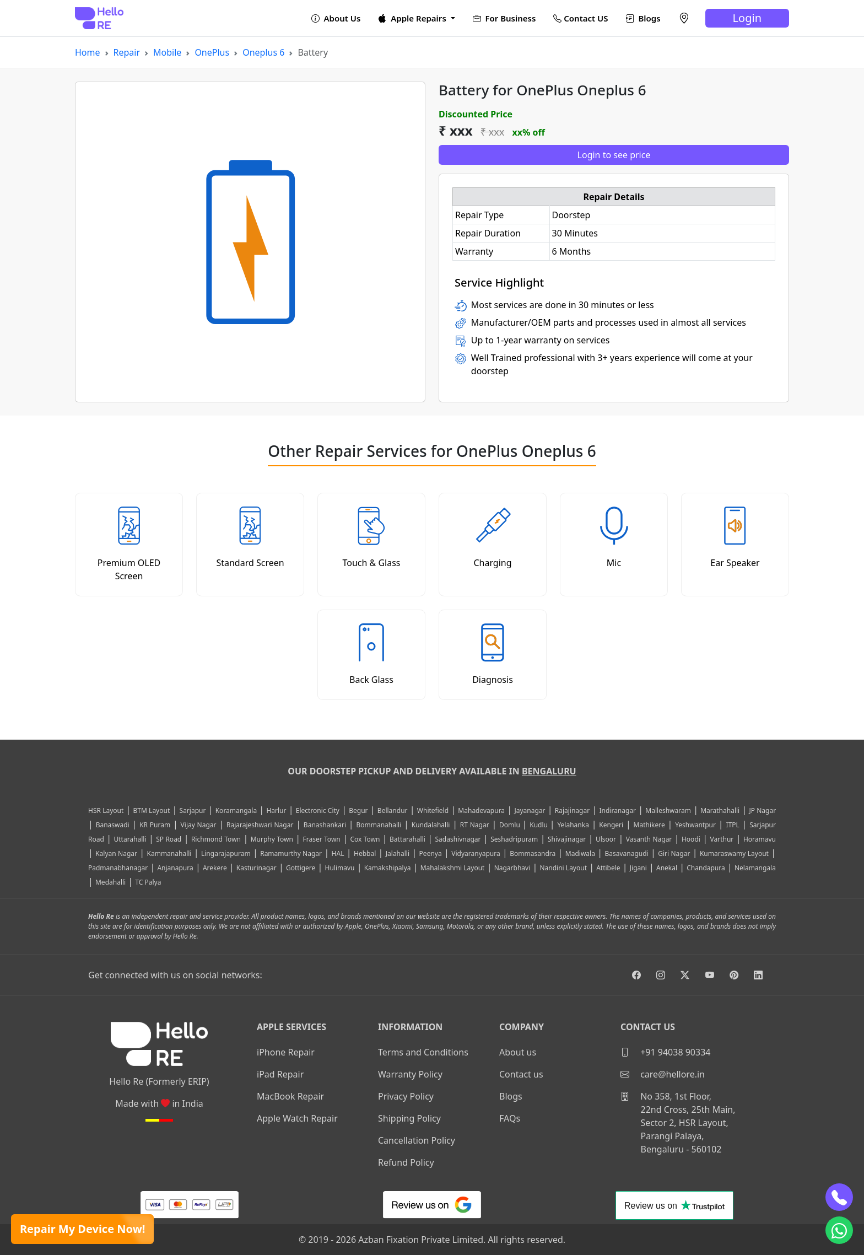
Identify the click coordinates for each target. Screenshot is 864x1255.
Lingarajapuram (226, 853)
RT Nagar (474, 825)
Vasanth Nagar (649, 839)
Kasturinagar (256, 867)
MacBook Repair (290, 1096)
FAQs (509, 1118)
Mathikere (649, 825)
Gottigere (300, 867)
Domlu (510, 825)
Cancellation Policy (416, 1140)
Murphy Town (272, 839)
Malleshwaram (668, 810)
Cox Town (365, 839)
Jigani (638, 867)
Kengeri (611, 825)
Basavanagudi (626, 853)
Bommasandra (532, 853)
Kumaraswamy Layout (734, 853)
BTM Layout (151, 810)
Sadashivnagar (458, 839)
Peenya (430, 853)
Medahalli (110, 882)
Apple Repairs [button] (413, 18)
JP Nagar (762, 810)
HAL (338, 853)
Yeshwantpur (695, 825)
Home (87, 52)
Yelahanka (573, 825)
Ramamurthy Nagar (291, 853)
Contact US (580, 18)
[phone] (839, 1197)
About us (517, 1052)
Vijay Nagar (199, 825)
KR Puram (154, 825)
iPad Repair (280, 1074)
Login (747, 17)
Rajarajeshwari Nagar (259, 825)
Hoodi (691, 839)
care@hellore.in (662, 1074)
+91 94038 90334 (665, 1052)
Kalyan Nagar (116, 853)
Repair (127, 52)
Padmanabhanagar (118, 867)
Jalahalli (397, 853)
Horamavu (759, 839)
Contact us (521, 1074)
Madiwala (580, 853)
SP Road (168, 839)
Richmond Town (216, 839)
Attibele (608, 867)
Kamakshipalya (387, 867)
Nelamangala (755, 867)
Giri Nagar (674, 853)
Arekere (215, 867)
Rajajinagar (572, 810)
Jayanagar (529, 810)
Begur (358, 810)
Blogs (643, 18)
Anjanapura (175, 867)
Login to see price (614, 155)
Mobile (167, 52)
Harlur (276, 810)
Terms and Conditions (423, 1052)
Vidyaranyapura (475, 853)
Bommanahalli (378, 825)
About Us (336, 18)
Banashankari (325, 825)
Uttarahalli (130, 839)
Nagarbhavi (512, 867)
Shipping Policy (409, 1118)
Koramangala (236, 810)
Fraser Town (322, 839)
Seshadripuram (514, 839)
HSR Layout (105, 810)
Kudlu (540, 825)
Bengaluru (549, 771)
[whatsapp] (839, 1230)
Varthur (722, 839)
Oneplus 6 (263, 52)
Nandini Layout (563, 867)
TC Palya (148, 882)
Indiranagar (617, 810)
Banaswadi (112, 825)
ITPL (732, 825)
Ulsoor (606, 839)
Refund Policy (406, 1162)
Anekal (666, 867)
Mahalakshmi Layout (452, 867)
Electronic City (317, 810)
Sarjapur (193, 810)
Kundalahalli (431, 825)
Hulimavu (340, 867)
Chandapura (706, 867)
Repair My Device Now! (82, 1228)
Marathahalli (719, 810)
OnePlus (212, 52)
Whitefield (433, 810)
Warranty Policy (410, 1074)
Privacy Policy (406, 1096)
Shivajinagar (567, 839)
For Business (504, 18)
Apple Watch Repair (297, 1118)
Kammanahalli (169, 853)
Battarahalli (407, 839)
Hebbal (365, 853)
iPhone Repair (286, 1052)
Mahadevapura (481, 810)
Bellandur (392, 810)
